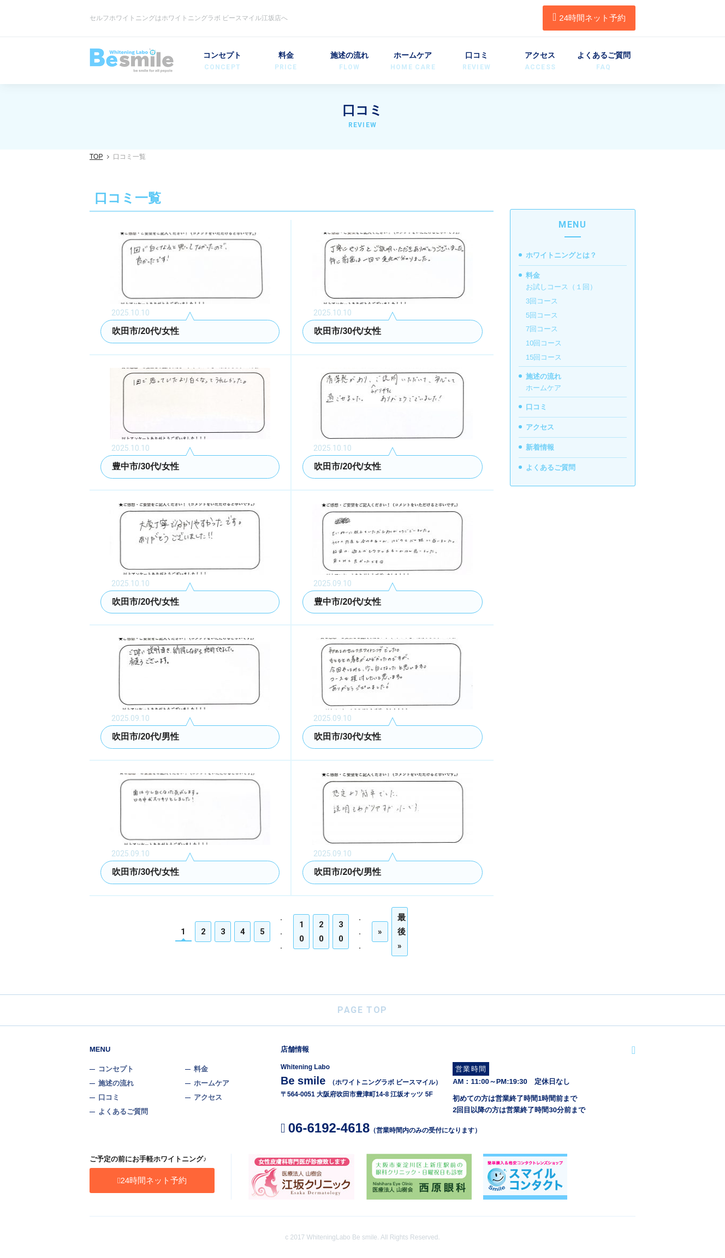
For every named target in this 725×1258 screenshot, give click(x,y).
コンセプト (222, 62)
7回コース (542, 329)
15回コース (544, 357)
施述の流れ (349, 62)
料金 (285, 62)
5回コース (542, 315)
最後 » (402, 932)
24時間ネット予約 (589, 17)
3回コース (542, 301)
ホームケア (412, 62)
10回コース (544, 343)
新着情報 (540, 447)
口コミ (476, 62)
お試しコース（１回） (561, 287)
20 (322, 932)
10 (302, 932)
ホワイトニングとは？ (561, 255)
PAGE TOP (362, 1010)
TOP (96, 156)
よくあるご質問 (603, 62)
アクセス (540, 62)
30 (341, 932)
